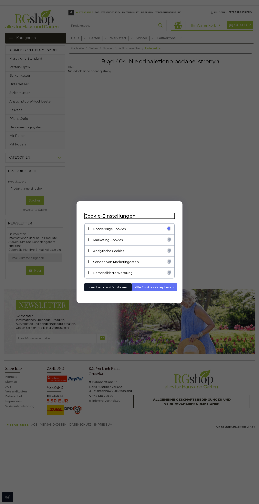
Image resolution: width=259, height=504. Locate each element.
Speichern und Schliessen (108, 287)
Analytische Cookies (108, 251)
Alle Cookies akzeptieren (154, 287)
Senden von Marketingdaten (116, 262)
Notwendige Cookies (109, 229)
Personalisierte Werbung (113, 273)
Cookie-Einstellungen (110, 216)
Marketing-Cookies (108, 240)
